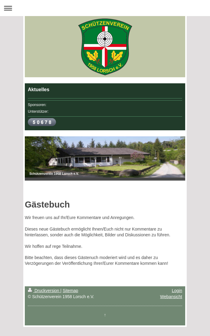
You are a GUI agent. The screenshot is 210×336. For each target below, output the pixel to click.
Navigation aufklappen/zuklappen (105, 8)
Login (177, 290)
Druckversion (44, 290)
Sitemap (70, 290)
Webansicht (171, 296)
